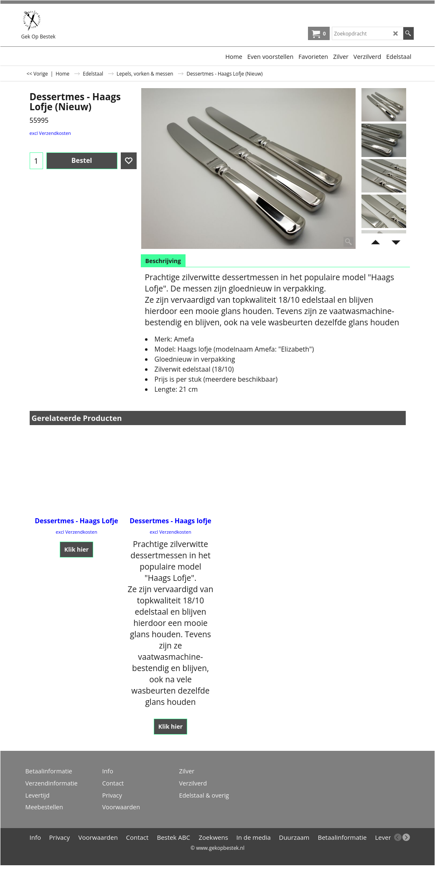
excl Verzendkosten (50, 133)
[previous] (398, 837)
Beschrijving (163, 261)
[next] (406, 837)
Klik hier (76, 549)
